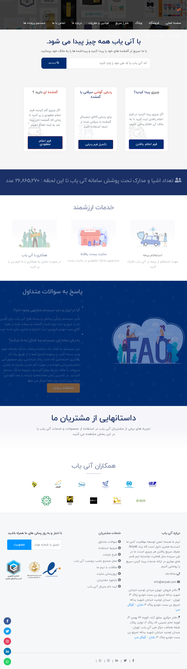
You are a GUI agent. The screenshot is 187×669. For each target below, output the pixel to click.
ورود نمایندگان (154, 36)
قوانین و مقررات (98, 23)
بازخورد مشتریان (109, 580)
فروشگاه (154, 23)
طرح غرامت (112, 555)
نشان (140, 605)
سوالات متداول (109, 542)
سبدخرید (175, 36)
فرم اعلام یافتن (146, 144)
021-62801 (171, 574)
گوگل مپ (140, 637)
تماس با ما (58, 23)
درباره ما (77, 23)
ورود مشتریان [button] (113, 35)
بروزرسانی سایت (109, 574)
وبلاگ (138, 23)
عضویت (19, 544)
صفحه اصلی (173, 23)
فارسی (134, 36)
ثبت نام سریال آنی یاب (104, 587)
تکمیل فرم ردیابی (96, 144)
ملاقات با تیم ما (109, 567)
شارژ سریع (121, 23)
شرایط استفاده (109, 548)
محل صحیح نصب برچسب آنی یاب (97, 561)
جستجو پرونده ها (34, 23)
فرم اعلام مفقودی (45, 142)
